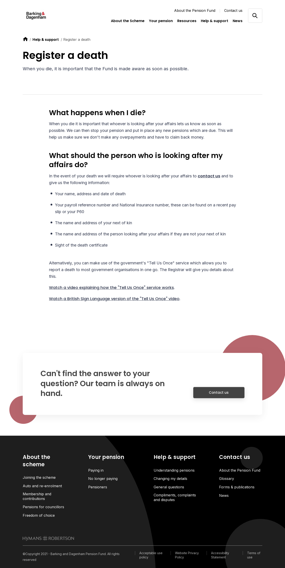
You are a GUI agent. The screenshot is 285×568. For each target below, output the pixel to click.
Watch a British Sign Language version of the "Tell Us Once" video (114, 299)
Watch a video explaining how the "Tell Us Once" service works (111, 288)
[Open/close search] (255, 15)
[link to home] (25, 39)
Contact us (233, 10)
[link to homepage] (48, 538)
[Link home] (45, 15)
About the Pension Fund (194, 10)
